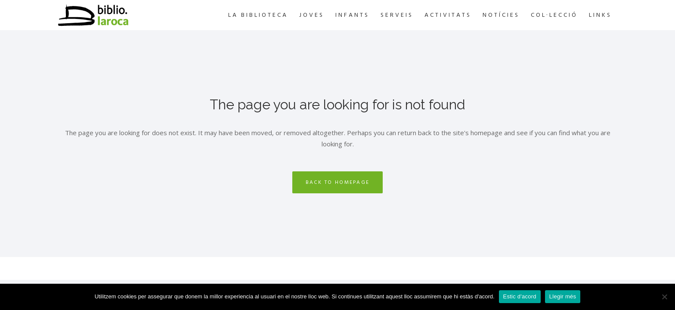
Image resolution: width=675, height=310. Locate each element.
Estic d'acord (519, 296)
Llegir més (562, 296)
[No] (664, 296)
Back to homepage (338, 182)
